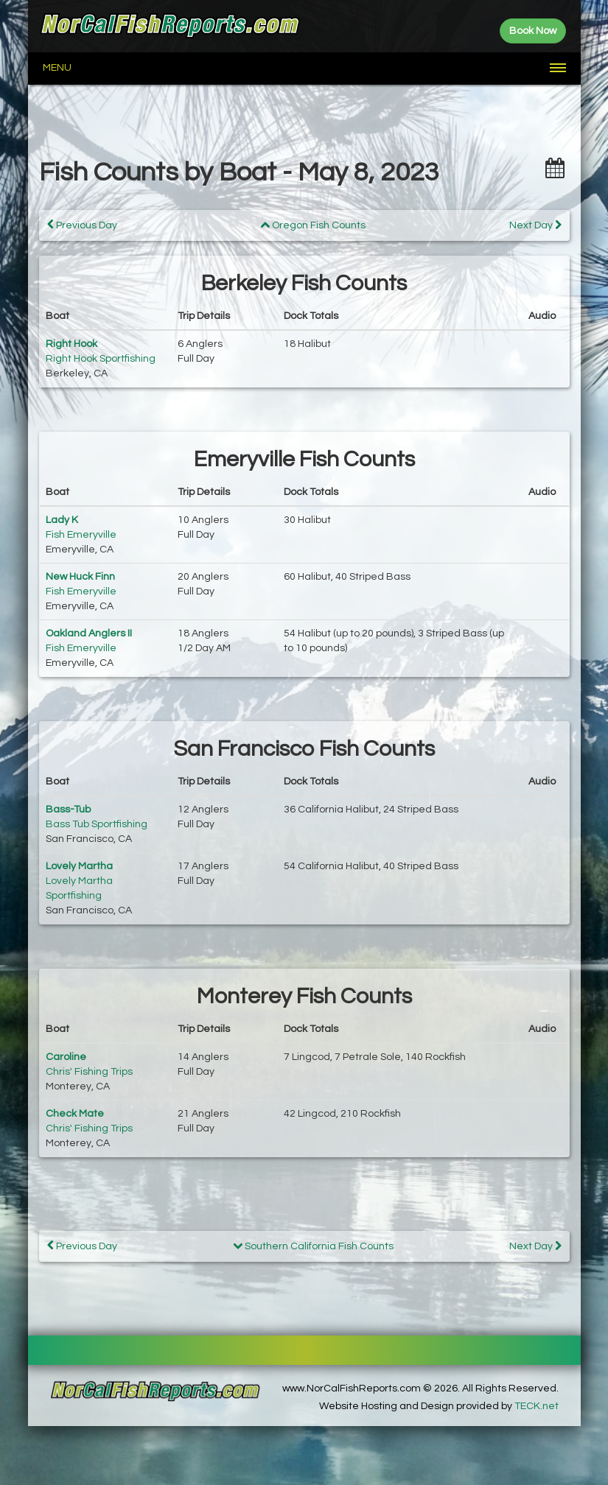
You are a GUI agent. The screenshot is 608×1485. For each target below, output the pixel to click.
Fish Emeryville (81, 535)
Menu (57, 68)
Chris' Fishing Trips (89, 1072)
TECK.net (536, 1406)
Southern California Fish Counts (313, 1246)
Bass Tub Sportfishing (96, 824)
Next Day (535, 225)
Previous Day (82, 225)
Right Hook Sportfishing (101, 359)
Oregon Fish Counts (313, 225)
